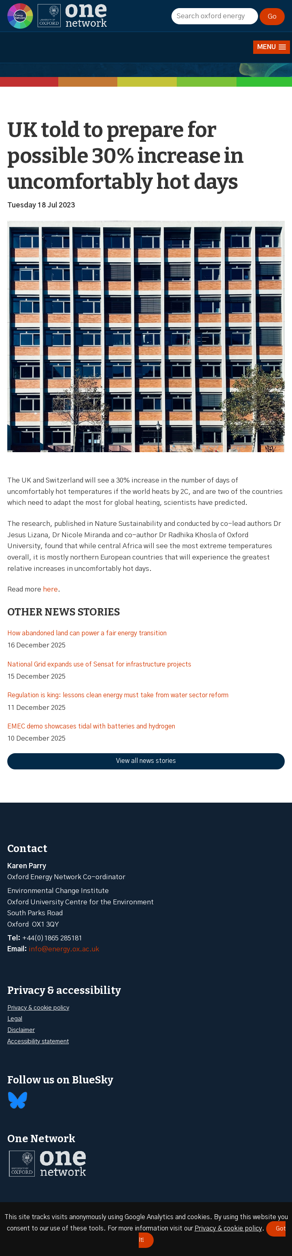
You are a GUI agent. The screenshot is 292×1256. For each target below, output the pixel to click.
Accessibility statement (38, 1041)
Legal (14, 1019)
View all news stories (146, 761)
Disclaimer (21, 1030)
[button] (271, 47)
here (50, 589)
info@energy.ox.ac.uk (64, 949)
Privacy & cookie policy (38, 1008)
